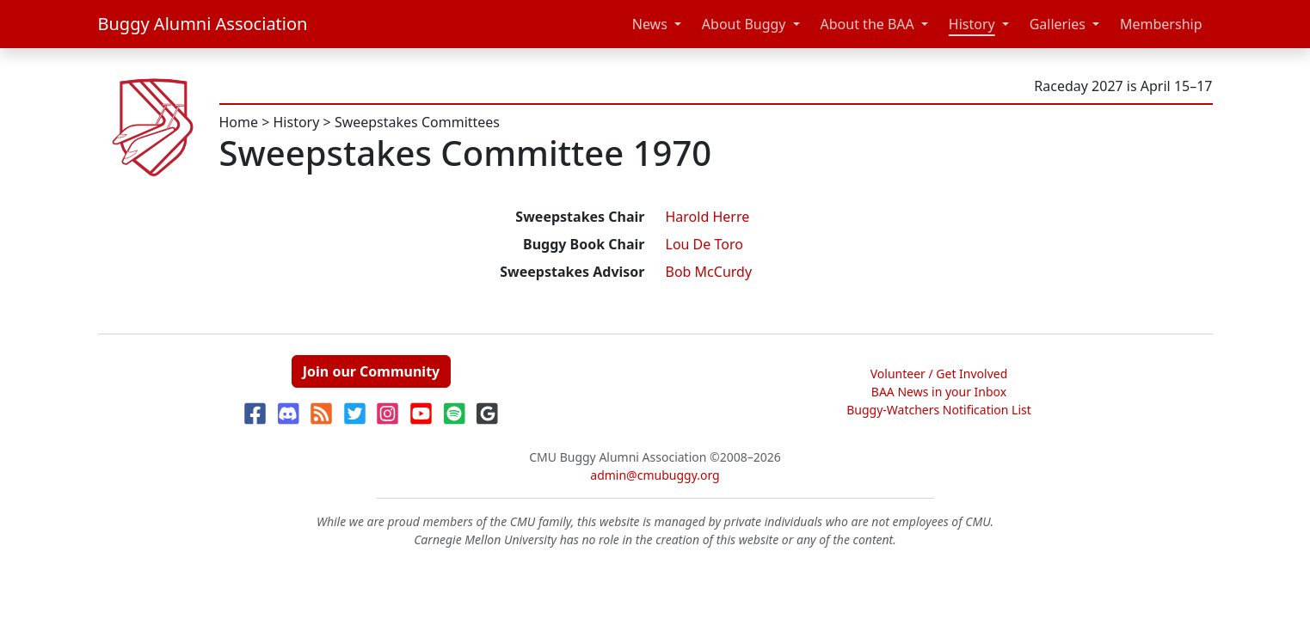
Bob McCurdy (709, 271)
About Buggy (744, 24)
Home (239, 122)
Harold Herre (708, 216)
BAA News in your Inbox (938, 391)
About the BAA (867, 24)
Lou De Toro (704, 244)
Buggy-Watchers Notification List (938, 409)
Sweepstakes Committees (417, 122)
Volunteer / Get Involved (939, 373)
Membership (1161, 24)
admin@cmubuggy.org (654, 475)
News (649, 24)
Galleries (1058, 24)
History (972, 24)
